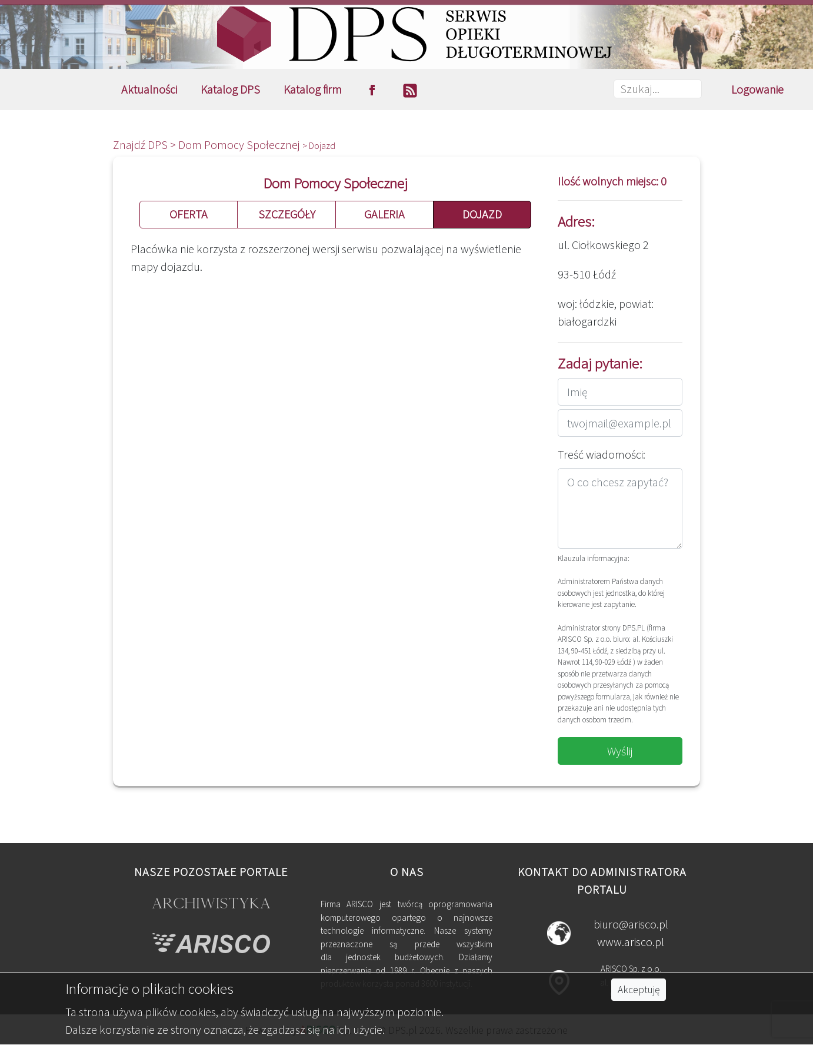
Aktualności (149, 89)
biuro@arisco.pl (631, 924)
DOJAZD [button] (482, 214)
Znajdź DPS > (145, 144)
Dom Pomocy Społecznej (240, 144)
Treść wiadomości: (601, 454)
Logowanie (757, 89)
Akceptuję (638, 989)
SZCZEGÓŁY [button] (286, 214)
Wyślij (620, 751)
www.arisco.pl (630, 941)
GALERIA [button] (384, 214)
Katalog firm (313, 89)
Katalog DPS (230, 89)
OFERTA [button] (188, 214)
